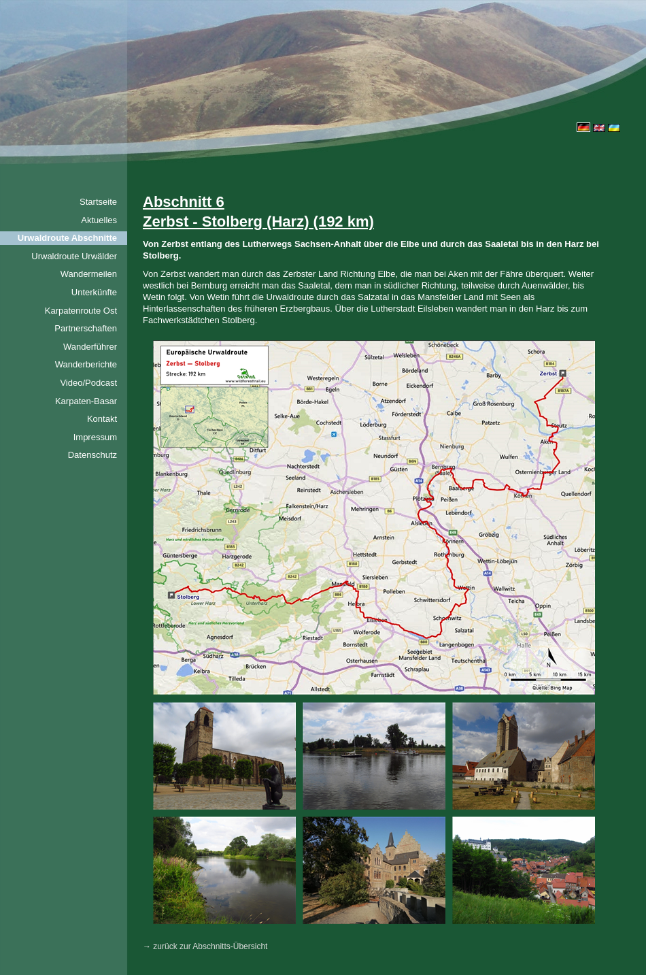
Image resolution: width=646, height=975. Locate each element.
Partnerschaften (85, 328)
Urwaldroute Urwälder (74, 256)
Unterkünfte (94, 292)
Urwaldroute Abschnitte (67, 238)
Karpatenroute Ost (81, 310)
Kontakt (102, 419)
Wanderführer (90, 347)
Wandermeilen (89, 274)
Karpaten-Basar (86, 401)
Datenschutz (92, 455)
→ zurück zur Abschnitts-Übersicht (205, 946)
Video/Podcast (88, 383)
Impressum (95, 437)
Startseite (98, 202)
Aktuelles (99, 220)
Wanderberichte (86, 364)
